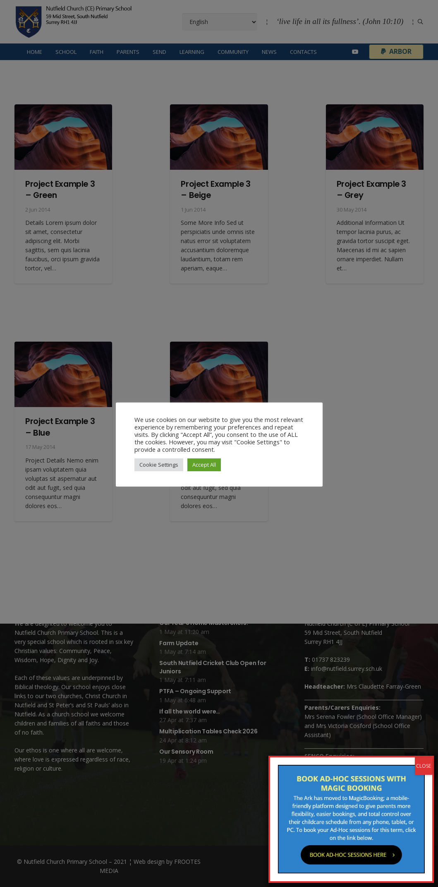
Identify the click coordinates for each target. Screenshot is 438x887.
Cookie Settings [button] (158, 464)
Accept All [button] (204, 464)
